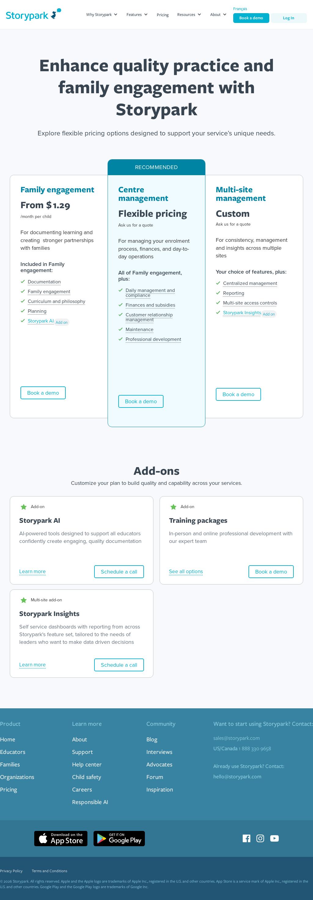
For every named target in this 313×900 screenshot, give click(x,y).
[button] (102, 14)
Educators (12, 751)
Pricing (163, 14)
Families (10, 764)
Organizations (17, 776)
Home (7, 739)
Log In (288, 17)
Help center (87, 764)
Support (82, 751)
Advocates (159, 764)
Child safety (86, 776)
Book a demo (251, 17)
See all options (186, 571)
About (79, 739)
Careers (82, 789)
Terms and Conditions (49, 870)
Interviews (159, 751)
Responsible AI (90, 802)
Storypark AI (41, 320)
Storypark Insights (242, 312)
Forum (154, 776)
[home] (33, 14)
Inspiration (159, 789)
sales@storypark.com (236, 737)
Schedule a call (119, 572)
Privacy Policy (11, 870)
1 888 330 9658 (242, 748)
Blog (151, 739)
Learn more (32, 571)
